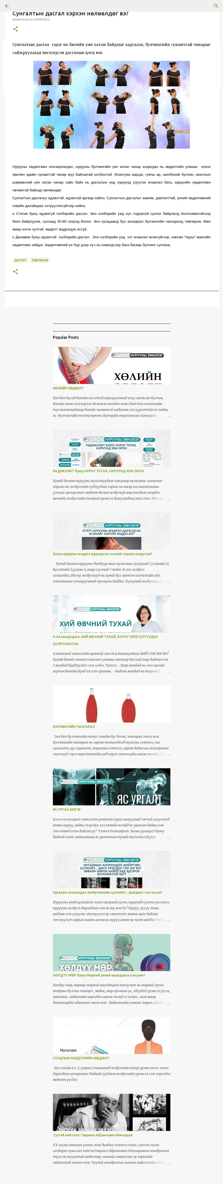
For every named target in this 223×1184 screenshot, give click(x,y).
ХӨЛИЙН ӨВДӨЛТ (68, 388)
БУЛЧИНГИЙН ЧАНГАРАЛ (74, 727)
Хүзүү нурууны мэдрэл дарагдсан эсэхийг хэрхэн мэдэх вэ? (102, 554)
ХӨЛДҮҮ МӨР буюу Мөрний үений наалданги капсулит (99, 975)
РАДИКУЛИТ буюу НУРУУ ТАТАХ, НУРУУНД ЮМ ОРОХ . (99, 471)
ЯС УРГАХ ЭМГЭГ (67, 809)
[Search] (216, 6)
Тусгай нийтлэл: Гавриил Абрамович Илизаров (92, 1135)
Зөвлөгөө (40, 260)
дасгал (20, 260)
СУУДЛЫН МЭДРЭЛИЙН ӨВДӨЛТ (81, 1058)
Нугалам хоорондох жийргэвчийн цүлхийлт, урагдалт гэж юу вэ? (107, 892)
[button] (15, 29)
